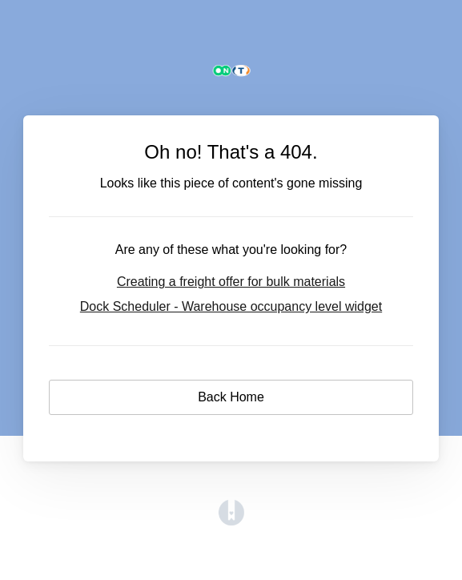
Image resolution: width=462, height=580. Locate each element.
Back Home (231, 397)
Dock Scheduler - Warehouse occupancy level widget (231, 306)
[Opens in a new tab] (231, 521)
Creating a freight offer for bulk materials (231, 281)
